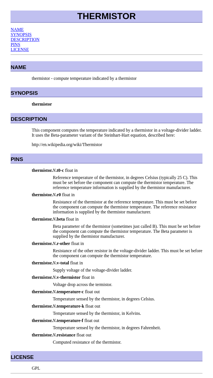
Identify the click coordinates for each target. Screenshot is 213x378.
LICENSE (20, 49)
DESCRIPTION (25, 39)
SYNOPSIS (21, 34)
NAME (17, 29)
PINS (15, 44)
